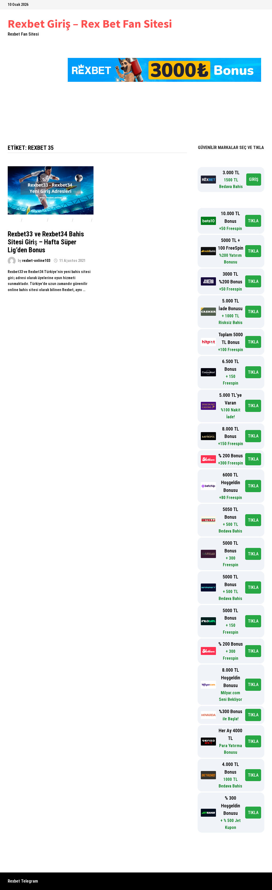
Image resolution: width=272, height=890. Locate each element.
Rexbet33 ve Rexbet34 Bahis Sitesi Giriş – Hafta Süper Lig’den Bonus (46, 242)
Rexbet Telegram (23, 881)
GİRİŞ (253, 179)
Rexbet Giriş (52, 113)
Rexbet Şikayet (27, 126)
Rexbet (14, 220)
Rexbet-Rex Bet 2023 (98, 113)
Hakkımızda (199, 113)
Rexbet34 (16, 226)
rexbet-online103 (36, 260)
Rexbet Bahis (34, 220)
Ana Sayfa (21, 113)
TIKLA (253, 220)
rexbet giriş (60, 220)
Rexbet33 (82, 220)
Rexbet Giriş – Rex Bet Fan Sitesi (90, 23)
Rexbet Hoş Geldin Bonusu (153, 113)
